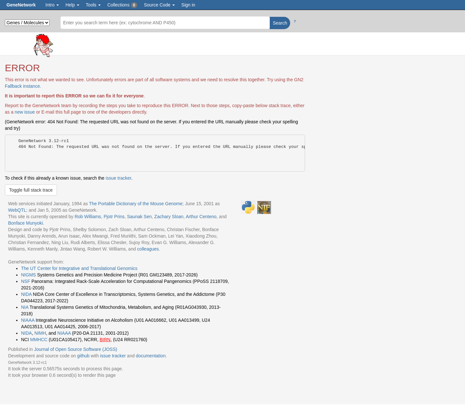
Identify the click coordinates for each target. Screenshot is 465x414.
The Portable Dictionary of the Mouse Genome (136, 203)
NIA (24, 307)
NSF (25, 281)
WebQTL (17, 210)
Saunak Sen (139, 216)
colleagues (148, 249)
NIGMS (28, 274)
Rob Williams (87, 216)
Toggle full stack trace (31, 190)
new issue (25, 112)
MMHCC (39, 339)
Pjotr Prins (114, 216)
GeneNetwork (21, 4)
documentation (151, 355)
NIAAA (27, 320)
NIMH (40, 333)
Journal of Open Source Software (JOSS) (75, 349)
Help (72, 4)
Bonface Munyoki (25, 223)
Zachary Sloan (168, 216)
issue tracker (118, 178)
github (83, 355)
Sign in (188, 4)
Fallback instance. (23, 86)
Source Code (159, 4)
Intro (52, 4)
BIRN (105, 339)
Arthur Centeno (201, 216)
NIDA (26, 294)
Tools (93, 4)
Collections (122, 5)
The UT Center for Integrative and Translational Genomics (79, 268)
